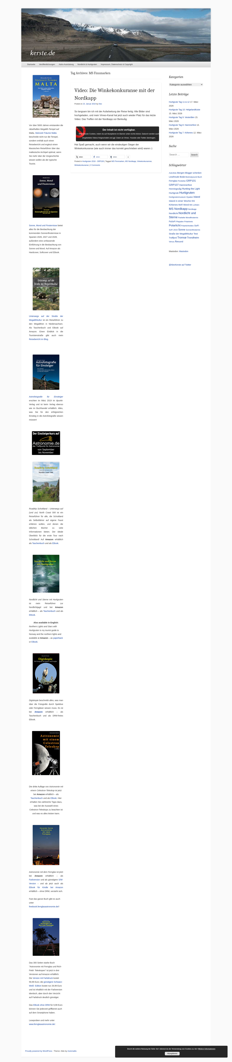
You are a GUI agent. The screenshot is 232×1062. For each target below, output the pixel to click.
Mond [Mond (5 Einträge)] (186, 205)
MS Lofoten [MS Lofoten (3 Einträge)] (194, 205)
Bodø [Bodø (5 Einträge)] (182, 177)
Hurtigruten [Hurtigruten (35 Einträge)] (187, 192)
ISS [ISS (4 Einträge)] (193, 201)
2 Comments (95, 165)
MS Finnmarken (118, 161)
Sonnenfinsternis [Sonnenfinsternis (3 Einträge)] (193, 230)
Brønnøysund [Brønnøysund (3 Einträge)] (191, 177)
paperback (58, 638)
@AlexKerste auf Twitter (180, 265)
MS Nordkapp (130, 161)
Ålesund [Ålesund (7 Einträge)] (179, 241)
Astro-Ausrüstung (66, 64)
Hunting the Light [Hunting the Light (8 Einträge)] (191, 188)
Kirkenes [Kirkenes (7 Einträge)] (173, 204)
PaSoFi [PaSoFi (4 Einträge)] (172, 221)
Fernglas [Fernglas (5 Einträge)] (173, 181)
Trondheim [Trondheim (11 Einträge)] (193, 237)
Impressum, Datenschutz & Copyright (117, 64)
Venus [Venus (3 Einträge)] (171, 242)
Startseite (31, 64)
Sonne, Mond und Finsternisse (43, 225)
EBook (55, 543)
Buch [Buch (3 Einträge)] (200, 177)
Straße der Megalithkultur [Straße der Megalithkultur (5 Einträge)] (181, 234)
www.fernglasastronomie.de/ (42, 1024)
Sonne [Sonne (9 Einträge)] (181, 229)
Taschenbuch (38, 543)
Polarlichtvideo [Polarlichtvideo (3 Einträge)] (187, 226)
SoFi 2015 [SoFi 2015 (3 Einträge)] (173, 230)
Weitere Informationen (206, 1049)
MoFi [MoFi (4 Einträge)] (180, 205)
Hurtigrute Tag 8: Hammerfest (182, 125)
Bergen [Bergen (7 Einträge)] (181, 173)
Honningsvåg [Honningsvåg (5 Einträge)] (175, 189)
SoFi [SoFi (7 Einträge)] (196, 225)
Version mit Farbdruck (43, 978)
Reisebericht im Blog (38, 339)
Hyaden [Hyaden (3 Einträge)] (189, 197)
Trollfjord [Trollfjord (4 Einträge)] (173, 238)
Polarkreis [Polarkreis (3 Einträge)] (188, 221)
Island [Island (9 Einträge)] (197, 196)
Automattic (71, 1051)
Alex (100, 104)
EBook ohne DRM (41, 1005)
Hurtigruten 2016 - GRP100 (93, 161)
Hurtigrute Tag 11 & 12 (179, 102)
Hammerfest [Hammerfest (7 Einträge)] (185, 185)
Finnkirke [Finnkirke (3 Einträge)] (182, 181)
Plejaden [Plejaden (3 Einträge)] (180, 221)
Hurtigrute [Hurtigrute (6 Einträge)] (174, 193)
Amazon (39, 712)
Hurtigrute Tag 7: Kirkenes (181, 132)
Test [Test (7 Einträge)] (196, 233)
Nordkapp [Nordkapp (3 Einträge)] (192, 209)
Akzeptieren (172, 1054)
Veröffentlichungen (47, 64)
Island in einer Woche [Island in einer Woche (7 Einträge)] (180, 201)
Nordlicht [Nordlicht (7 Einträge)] (173, 213)
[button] (83, 157)
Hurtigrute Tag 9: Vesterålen (182, 117)
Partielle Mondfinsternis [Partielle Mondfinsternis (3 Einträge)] (188, 217)
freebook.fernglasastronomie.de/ (44, 906)
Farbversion (34, 879)
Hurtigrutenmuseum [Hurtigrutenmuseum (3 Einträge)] (177, 197)
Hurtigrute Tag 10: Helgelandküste (184, 109)
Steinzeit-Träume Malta (46, 133)
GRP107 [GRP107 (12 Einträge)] (174, 184)
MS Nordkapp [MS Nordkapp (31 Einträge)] (178, 208)
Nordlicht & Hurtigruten (87, 64)
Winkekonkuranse (81, 165)
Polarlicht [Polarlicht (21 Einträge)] (175, 225)
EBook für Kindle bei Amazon (46, 887)
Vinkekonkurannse (144, 161)
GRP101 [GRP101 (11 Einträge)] (191, 180)
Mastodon (183, 251)
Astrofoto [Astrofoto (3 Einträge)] (173, 173)
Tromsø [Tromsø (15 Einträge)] (181, 237)
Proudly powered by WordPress (38, 1051)
